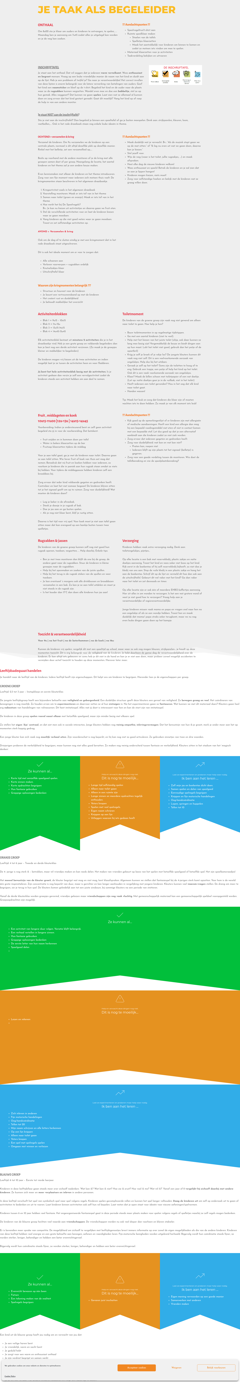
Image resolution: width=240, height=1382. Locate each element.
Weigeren (176, 1368)
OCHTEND (44, 136)
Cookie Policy (10, 1376)
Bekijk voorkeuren (216, 1368)
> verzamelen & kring (64, 136)
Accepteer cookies (136, 1368)
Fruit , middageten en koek (57, 415)
